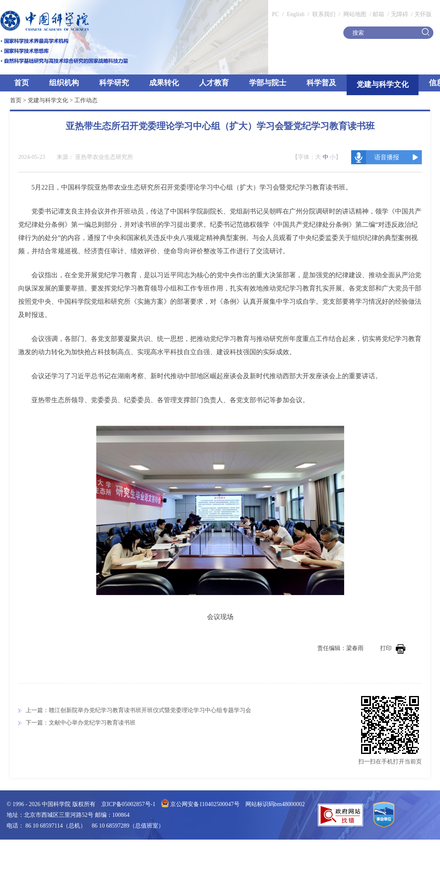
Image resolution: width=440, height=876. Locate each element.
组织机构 (64, 83)
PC (275, 14)
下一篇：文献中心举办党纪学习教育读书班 (81, 723)
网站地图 (354, 14)
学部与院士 (267, 83)
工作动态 (86, 100)
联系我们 (323, 14)
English (295, 14)
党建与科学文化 (383, 84)
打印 (392, 648)
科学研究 (114, 83)
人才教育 (214, 83)
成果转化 (164, 83)
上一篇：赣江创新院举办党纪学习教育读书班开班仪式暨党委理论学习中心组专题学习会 (138, 710)
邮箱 (378, 14)
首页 (21, 83)
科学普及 (321, 83)
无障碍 (399, 14)
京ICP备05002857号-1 (128, 804)
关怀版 (423, 14)
